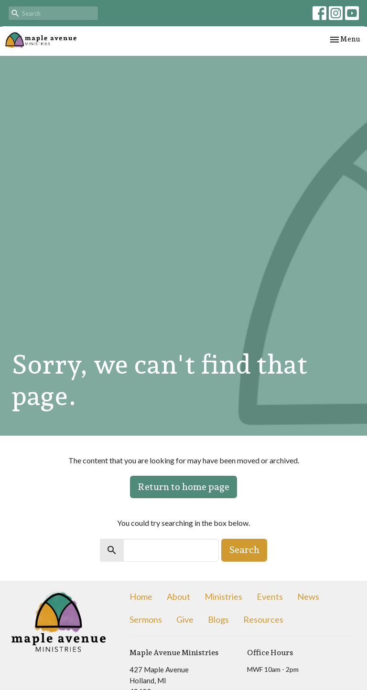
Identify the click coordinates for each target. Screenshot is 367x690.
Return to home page (183, 486)
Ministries (223, 596)
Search (244, 549)
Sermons (146, 619)
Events (270, 596)
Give (185, 619)
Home (141, 596)
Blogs (218, 619)
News (308, 596)
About (178, 596)
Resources (263, 619)
